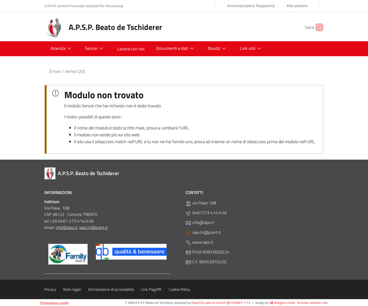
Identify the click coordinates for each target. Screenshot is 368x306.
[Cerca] (317, 27)
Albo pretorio (297, 6)
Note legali (72, 289)
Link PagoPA (151, 289)
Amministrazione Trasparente (251, 6)
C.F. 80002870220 (205, 262)
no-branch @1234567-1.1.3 (231, 302)
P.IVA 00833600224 (207, 252)
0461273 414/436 (206, 212)
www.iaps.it (199, 242)
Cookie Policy (179, 289)
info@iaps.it (199, 222)
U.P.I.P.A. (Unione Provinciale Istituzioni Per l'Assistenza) (84, 5)
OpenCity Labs (201, 302)
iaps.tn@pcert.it (93, 227)
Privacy (50, 289)
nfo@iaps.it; (67, 227)
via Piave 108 (200, 203)
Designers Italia (282, 302)
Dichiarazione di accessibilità (111, 289)
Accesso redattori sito (312, 302)
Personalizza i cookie (54, 302)
